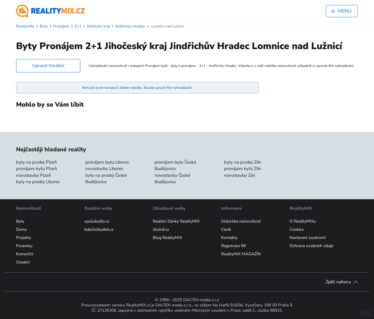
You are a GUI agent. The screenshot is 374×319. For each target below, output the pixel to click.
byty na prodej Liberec (38, 182)
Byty (20, 221)
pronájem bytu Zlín (242, 168)
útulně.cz (161, 229)
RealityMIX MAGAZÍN (241, 254)
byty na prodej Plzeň (36, 162)
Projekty (23, 237)
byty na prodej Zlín (242, 162)
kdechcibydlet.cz (98, 229)
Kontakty (229, 237)
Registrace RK (233, 246)
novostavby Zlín (239, 175)
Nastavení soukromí (307, 237)
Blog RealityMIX (167, 237)
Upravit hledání (48, 66)
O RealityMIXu (303, 221)
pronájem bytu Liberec (107, 162)
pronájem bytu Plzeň (36, 168)
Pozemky (24, 246)
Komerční (24, 254)
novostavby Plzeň (33, 175)
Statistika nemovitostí (241, 221)
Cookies (297, 229)
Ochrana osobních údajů (311, 246)
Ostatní (23, 262)
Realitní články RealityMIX (176, 221)
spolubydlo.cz (96, 221)
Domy (21, 229)
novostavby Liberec (104, 168)
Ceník (226, 229)
